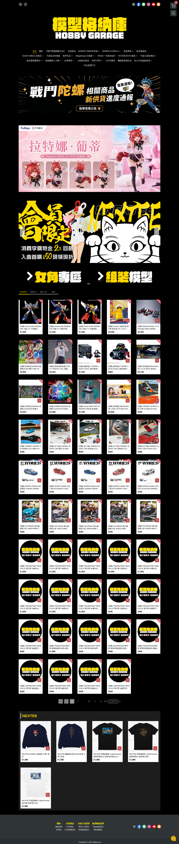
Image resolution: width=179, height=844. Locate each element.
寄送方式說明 (83, 827)
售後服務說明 (83, 830)
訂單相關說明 (70, 830)
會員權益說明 (98, 824)
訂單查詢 (70, 827)
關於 (59, 824)
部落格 (58, 830)
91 (89, 701)
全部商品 (70, 824)
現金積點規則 (98, 827)
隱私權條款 (98, 830)
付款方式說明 (84, 824)
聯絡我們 (58, 827)
